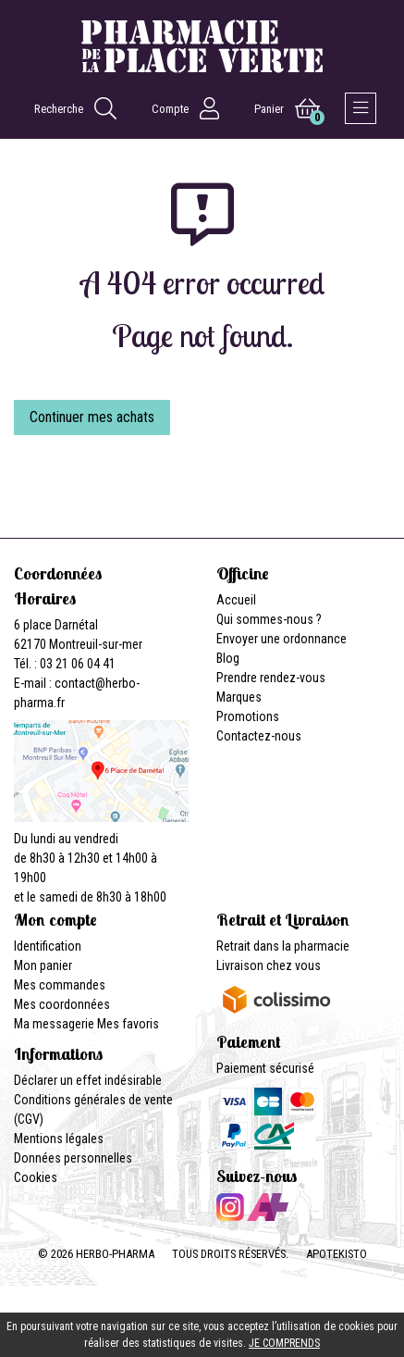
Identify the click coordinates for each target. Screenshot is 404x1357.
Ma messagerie (54, 1023)
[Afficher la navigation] (360, 108)
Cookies (35, 1177)
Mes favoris (128, 1023)
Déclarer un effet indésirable (88, 1080)
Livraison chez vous (268, 965)
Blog (227, 658)
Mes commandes (59, 984)
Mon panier (43, 965)
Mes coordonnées (62, 1004)
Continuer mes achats (92, 417)
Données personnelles (73, 1158)
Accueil (236, 599)
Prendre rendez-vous (270, 677)
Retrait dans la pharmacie (282, 946)
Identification (47, 946)
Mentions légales (59, 1138)
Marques (239, 697)
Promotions (247, 716)
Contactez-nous (258, 735)
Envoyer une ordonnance (281, 638)
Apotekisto (336, 1254)
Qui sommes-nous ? (269, 619)
